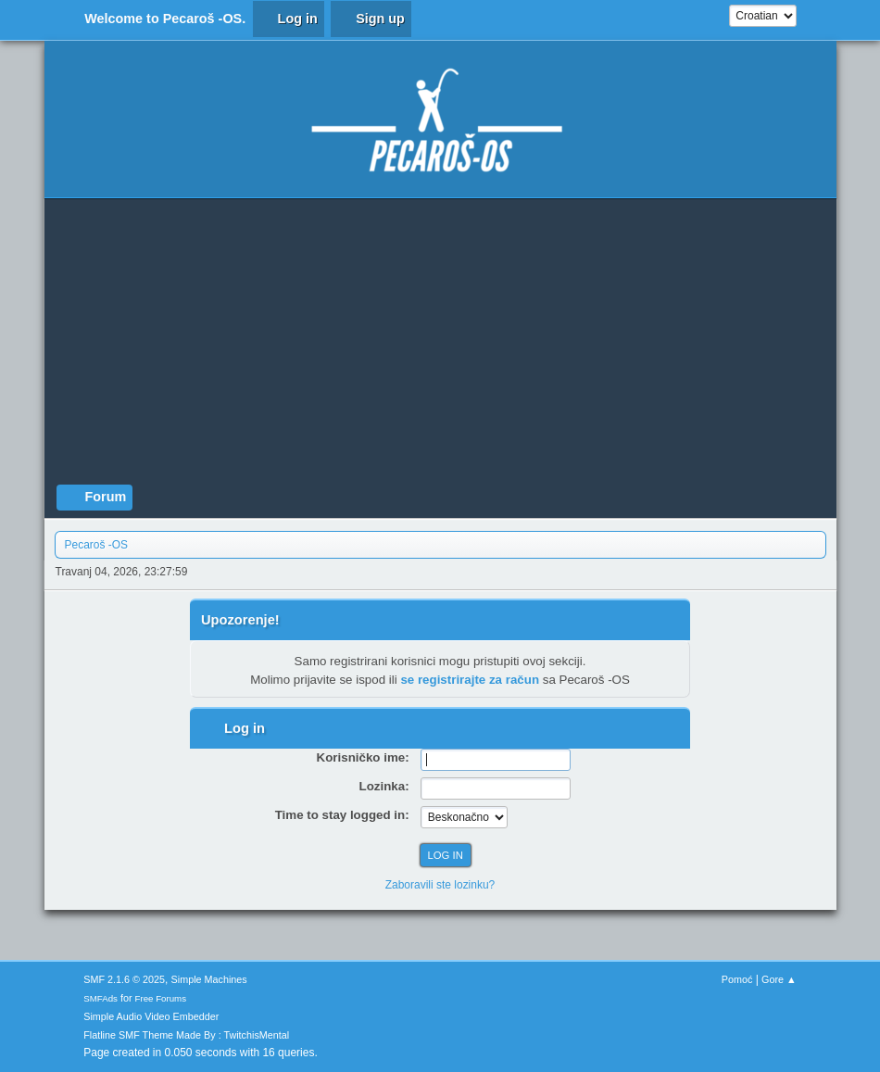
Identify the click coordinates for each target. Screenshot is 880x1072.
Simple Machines (209, 979)
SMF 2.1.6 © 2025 (124, 979)
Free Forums (161, 998)
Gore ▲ (779, 979)
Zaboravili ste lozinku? (440, 884)
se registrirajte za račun (469, 680)
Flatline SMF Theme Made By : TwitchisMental (186, 1034)
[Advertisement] (440, 345)
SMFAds (100, 998)
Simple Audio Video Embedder (151, 1016)
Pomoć (737, 979)
